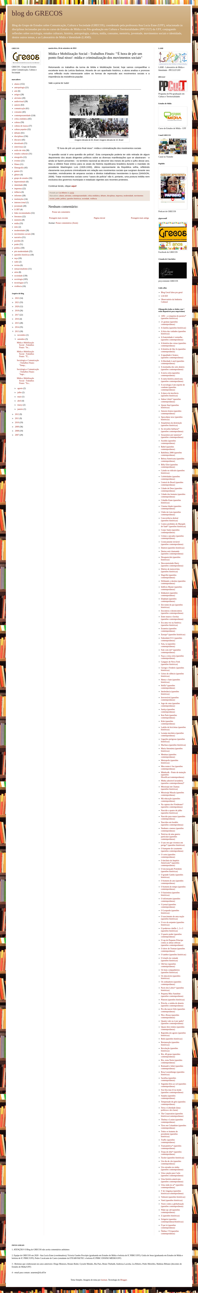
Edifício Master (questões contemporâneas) (171, 588)
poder (58, 199)
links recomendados (22, 213)
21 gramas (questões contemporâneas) (169, 323)
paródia (17, 241)
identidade (18, 185)
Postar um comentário (61, 212)
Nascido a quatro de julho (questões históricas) (171, 811)
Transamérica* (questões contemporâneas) (171, 1147)
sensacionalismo (21, 269)
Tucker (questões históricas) (172, 1158)
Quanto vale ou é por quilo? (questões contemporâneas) (172, 1022)
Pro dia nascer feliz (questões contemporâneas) (173, 1010)
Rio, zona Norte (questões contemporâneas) (171, 1061)
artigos (17, 94)
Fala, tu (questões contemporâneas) (168, 645)
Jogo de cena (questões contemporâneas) (170, 704)
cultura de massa (21, 126)
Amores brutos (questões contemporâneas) (171, 412)
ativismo (68, 196)
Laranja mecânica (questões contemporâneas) (172, 734)
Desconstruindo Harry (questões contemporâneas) (172, 564)
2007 (17, 435)
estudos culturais (21, 154)
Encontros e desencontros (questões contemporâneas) (172, 612)
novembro (21, 335)
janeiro (20, 409)
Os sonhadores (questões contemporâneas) (171, 983)
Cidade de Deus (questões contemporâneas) (171, 489)
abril (19, 401)
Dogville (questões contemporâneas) (168, 576)
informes (18, 196)
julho (19, 392)
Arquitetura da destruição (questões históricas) (171, 424)
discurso (17, 140)
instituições (19, 199)
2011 (17, 418)
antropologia (19, 87)
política (63, 199)
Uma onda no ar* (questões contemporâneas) (172, 1186)
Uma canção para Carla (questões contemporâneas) (172, 1174)
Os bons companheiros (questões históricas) (170, 971)
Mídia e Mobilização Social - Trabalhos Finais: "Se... (25, 345)
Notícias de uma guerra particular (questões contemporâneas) (170, 836)
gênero (17, 175)
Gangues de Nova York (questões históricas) (170, 663)
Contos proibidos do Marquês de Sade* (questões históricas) (173, 525)
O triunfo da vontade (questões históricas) (169, 959)
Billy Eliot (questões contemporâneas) (169, 466)
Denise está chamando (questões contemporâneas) (172, 552)
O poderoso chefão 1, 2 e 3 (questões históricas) (172, 929)
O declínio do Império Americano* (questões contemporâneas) (170, 863)
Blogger (123, 1280)
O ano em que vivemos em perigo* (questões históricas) (173, 844)
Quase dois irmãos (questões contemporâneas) (173, 1028)
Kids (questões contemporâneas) (168, 722)
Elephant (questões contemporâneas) (169, 600)
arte (15, 91)
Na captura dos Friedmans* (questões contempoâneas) (172, 805)
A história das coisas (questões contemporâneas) (173, 344)
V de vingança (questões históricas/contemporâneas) (172, 1192)
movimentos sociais (22, 234)
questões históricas (74, 199)
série (16, 272)
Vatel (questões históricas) (172, 1200)
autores (17, 105)
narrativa (18, 237)
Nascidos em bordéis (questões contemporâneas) (172, 823)
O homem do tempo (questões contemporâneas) (173, 888)
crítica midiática (94, 196)
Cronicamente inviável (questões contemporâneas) (172, 543)
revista (17, 265)
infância (17, 192)
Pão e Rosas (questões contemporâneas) (170, 1016)
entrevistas (18, 147)
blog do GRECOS (37, 13)
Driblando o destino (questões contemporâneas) (173, 582)
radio (16, 262)
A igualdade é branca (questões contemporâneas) (172, 356)
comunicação (19, 108)
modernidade (128, 196)
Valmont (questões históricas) (173, 1197)
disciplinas (111, 196)
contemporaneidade (79, 196)
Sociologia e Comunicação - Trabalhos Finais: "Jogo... (28, 371)
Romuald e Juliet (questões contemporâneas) (172, 1067)
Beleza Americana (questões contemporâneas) (172, 460)
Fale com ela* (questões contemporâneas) (171, 651)
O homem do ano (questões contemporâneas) (172, 882)
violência (93, 199)
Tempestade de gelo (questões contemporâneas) (173, 1103)
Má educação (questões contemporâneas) (170, 800)
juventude (18, 206)
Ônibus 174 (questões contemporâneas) (170, 1232)
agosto (20, 388)
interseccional (20, 202)
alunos (61, 196)
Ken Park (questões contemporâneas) (169, 716)
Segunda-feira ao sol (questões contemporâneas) (173, 1085)
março (20, 405)
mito (16, 227)
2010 (17, 422)
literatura (18, 216)
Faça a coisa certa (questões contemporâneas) (172, 657)
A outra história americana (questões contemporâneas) (172, 380)
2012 (17, 414)
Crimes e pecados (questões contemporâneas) (172, 537)
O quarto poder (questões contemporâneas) (171, 935)
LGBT (17, 209)
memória (18, 220)
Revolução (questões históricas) (169, 1049)
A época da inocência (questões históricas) (169, 394)
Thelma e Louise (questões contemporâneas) (172, 1121)
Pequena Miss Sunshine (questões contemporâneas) (172, 995)
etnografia (18, 157)
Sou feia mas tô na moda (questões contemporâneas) (172, 1091)
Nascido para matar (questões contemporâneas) (173, 817)
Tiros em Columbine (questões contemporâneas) (173, 1126)
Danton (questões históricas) (172, 548)
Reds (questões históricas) (171, 1039)
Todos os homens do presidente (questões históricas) (169, 1134)
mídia (16, 223)
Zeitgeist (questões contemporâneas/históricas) (172, 1220)
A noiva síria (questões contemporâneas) (170, 374)
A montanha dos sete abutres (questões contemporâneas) (173, 368)
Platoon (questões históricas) (173, 1000)
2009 (17, 427)
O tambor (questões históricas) (173, 954)
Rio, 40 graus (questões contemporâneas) (170, 1055)
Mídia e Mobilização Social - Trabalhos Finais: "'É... (25, 354)
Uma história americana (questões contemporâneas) (172, 1180)
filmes (17, 164)
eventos (17, 161)
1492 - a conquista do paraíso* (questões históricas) (173, 317)
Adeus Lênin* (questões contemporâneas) (171, 400)
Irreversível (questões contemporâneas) (170, 698)
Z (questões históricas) (170, 1216)
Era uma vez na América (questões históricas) (171, 624)
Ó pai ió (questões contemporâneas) (168, 1226)
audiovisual (19, 101)
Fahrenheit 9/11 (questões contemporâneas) (171, 639)
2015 (17, 323)
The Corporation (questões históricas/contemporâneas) (172, 1115)
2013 (17, 331)
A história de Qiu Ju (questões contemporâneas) (173, 350)
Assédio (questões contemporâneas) (168, 442)
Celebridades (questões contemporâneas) (170, 477)
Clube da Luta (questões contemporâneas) (171, 513)
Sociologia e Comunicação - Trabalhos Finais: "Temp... (28, 362)
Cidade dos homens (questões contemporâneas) (173, 495)
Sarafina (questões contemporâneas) (168, 1079)
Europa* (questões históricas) (173, 634)
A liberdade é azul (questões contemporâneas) (172, 362)
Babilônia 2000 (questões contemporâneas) (171, 454)
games (17, 171)
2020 (17, 306)
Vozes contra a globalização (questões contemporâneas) (172, 1205)
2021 (17, 302)
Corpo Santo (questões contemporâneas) (170, 531)
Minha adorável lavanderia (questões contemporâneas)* (172, 782)
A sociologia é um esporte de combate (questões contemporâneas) (173, 387)
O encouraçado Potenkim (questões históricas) (171, 870)
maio (19, 397)
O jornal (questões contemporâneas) (168, 905)
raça (16, 258)
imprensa (119, 196)
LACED (164, 296)
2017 (17, 315)
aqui (73, 186)
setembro (21, 339)
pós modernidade (21, 251)
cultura (17, 122)
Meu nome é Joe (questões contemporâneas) (172, 767)
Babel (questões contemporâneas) (168, 448)
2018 (17, 310)
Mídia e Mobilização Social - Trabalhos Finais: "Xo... (25, 380)
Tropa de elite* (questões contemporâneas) (171, 1153)
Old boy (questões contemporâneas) (168, 965)
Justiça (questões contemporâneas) (168, 710)
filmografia (19, 168)
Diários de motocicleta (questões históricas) (170, 570)
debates (103, 196)
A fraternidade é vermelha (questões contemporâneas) (172, 338)
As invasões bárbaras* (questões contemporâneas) (172, 430)
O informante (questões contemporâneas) (170, 900)
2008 (17, 431)
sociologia (18, 279)
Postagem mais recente (58, 218)
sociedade (85, 199)
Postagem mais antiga (140, 218)
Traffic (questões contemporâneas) (168, 1141)
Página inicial (99, 218)
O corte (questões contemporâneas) (168, 855)
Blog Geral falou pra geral (172, 292)
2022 (17, 298)
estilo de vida (19, 150)
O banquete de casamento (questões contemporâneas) (172, 849)
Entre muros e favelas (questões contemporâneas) (172, 618)
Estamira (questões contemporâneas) (169, 629)
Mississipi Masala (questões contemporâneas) (172, 794)
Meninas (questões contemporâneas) (168, 755)
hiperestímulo (20, 182)
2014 (17, 327)
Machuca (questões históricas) (173, 745)
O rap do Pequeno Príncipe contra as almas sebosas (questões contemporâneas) (172, 942)
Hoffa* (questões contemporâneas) (168, 686)
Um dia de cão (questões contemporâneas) (171, 1162)
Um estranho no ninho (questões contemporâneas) (172, 1168)
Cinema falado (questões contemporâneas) (171, 507)
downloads (18, 143)
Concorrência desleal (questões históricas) (169, 519)
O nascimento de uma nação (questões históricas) (172, 917)
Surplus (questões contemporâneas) (168, 1097)
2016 (17, 319)
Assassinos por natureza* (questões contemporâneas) (172, 436)
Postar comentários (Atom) (67, 223)
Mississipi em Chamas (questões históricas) (170, 788)
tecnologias (19, 283)
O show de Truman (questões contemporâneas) (173, 949)
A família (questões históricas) (173, 328)
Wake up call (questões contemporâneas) (170, 1211)
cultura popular (20, 129)
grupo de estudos (21, 178)
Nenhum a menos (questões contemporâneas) (172, 829)
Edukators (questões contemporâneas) (169, 594)
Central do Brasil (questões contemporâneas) (172, 483)
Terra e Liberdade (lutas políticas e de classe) (171, 1109)
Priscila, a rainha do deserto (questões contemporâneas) (172, 1004)
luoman (104, 1280)
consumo (18, 112)
